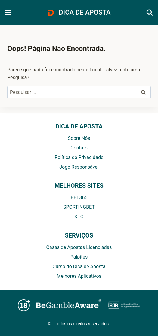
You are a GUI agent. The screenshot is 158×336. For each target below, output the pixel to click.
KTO (78, 217)
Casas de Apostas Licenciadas (79, 247)
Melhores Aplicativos (79, 276)
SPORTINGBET (79, 207)
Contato (79, 148)
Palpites (79, 257)
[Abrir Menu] (8, 13)
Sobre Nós (79, 138)
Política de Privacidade (79, 157)
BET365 (79, 197)
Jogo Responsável (78, 167)
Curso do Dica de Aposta (79, 266)
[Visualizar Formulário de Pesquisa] (150, 13)
